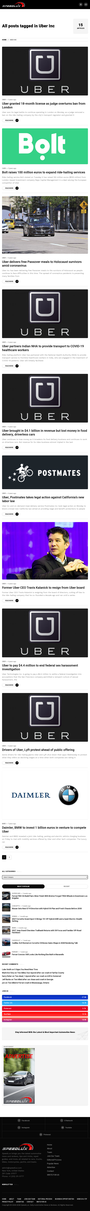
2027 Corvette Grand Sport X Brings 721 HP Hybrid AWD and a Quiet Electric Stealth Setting (47, 920)
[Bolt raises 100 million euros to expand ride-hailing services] (45, 146)
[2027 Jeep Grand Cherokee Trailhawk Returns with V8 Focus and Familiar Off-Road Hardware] (6, 930)
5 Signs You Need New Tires (26, 969)
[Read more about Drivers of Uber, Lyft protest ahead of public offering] (10, 762)
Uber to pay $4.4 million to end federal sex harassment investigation (40, 667)
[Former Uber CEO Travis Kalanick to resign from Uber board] (45, 550)
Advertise (51, 1167)
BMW (4, 824)
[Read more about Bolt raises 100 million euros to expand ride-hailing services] (10, 188)
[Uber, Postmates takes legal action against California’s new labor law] (45, 472)
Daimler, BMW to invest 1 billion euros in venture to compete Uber (44, 829)
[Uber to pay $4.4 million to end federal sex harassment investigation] (45, 633)
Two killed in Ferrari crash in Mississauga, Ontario (28, 982)
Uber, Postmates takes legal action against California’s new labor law (43, 499)
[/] (81, 4)
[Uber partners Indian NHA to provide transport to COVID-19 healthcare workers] (45, 313)
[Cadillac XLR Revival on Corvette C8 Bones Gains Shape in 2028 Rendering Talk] (6, 942)
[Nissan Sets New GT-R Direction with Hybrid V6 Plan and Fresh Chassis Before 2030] (6, 907)
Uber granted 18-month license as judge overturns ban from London (43, 105)
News (14, 928)
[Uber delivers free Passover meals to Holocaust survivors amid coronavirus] (45, 225)
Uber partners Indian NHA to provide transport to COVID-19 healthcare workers (43, 348)
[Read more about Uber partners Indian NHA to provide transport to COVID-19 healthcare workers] (10, 365)
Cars (4, 168)
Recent (67, 886)
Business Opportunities (64, 1199)
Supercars (16, 893)
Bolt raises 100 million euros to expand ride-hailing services (43, 172)
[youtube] (66, 1127)
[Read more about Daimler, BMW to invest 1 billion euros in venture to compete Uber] (10, 847)
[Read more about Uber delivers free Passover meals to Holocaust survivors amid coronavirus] (10, 281)
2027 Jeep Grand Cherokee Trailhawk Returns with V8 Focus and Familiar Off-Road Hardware (46, 931)
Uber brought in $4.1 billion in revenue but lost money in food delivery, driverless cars (44, 432)
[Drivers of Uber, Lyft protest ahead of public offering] (45, 717)
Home (4, 40)
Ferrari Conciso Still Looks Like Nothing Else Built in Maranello (38, 954)
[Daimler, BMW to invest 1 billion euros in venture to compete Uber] (45, 795)
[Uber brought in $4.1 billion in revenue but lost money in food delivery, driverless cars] (45, 398)
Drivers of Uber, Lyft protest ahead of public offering (38, 750)
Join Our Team (53, 1156)
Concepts (16, 906)
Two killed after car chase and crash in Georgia (33, 979)
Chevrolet (16, 940)
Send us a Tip (82, 1199)
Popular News (53, 1163)
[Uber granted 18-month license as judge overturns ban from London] (45, 71)
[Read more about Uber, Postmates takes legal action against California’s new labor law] (10, 514)
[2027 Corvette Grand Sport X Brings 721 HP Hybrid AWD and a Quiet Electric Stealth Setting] (6, 919)
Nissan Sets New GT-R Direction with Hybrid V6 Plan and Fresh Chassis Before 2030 (47, 908)
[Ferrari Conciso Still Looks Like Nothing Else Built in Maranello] (6, 953)
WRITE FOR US (53, 1175)
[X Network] (66, 1119)
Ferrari (15, 952)
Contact (50, 1171)
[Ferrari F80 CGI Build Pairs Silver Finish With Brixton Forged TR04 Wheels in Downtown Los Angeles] (6, 896)
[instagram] (23, 1127)
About (49, 1148)
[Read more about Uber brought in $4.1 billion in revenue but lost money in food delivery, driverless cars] (10, 447)
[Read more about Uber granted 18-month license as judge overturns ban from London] (10, 120)
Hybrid (14, 916)
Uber (4, 100)
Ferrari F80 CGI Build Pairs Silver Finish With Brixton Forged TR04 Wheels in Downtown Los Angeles (49, 897)
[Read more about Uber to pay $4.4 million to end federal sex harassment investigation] (10, 685)
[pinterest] (45, 1134)
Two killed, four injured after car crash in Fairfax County (40, 972)
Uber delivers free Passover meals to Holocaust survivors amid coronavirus (42, 264)
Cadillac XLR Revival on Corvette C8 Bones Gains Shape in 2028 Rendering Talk (45, 943)
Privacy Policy (7, 1202)
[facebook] (23, 1119)
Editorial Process (54, 1159)
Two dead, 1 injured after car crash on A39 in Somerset (38, 976)
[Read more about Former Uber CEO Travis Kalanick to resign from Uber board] (10, 600)
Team (49, 1152)
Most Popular (23, 886)
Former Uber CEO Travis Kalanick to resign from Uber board (43, 587)
